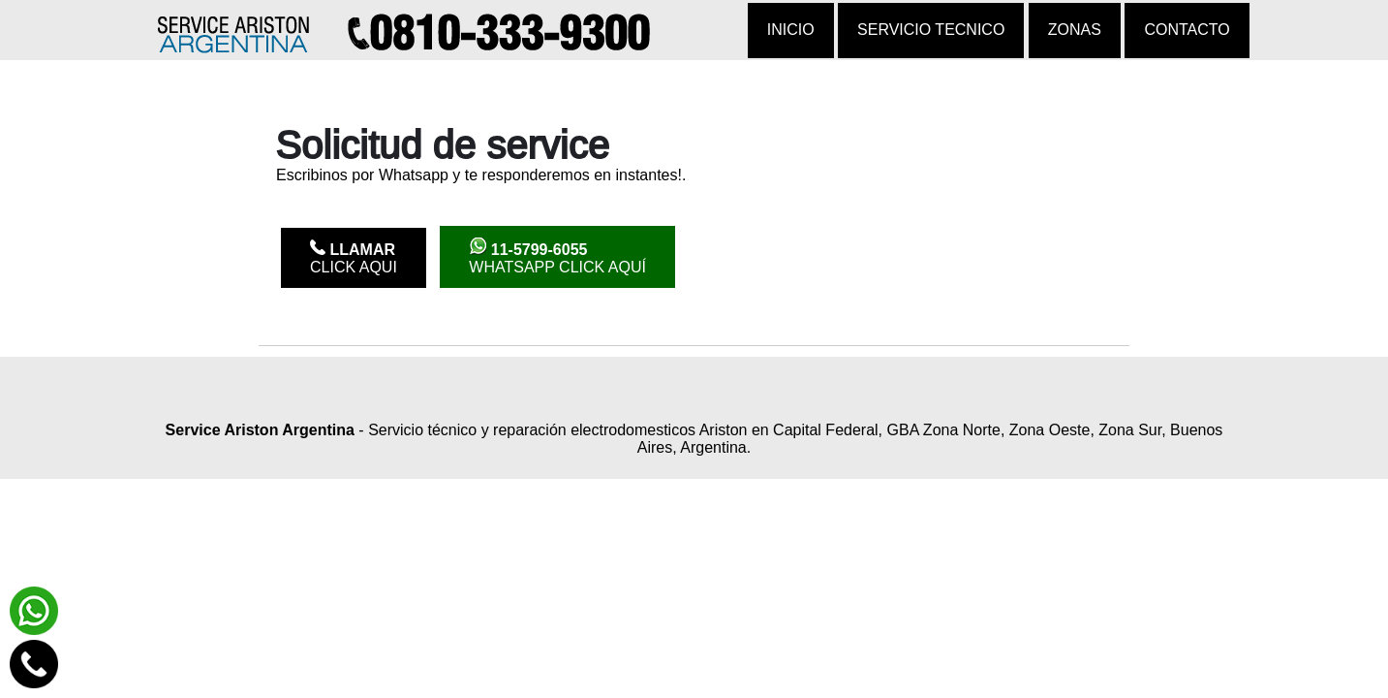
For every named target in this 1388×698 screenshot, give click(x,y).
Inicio (791, 29)
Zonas (1074, 29)
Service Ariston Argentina (260, 430)
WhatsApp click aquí (557, 256)
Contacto (1186, 29)
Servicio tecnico (930, 29)
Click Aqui (353, 257)
